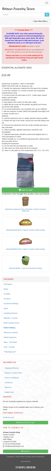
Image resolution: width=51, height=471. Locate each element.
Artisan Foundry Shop (27, 457)
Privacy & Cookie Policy (13, 373)
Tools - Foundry (9, 347)
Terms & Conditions (12, 378)
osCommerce (25, 461)
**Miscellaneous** (10, 352)
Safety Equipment (10, 337)
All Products (8, 284)
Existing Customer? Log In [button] (25, 422)
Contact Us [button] (25, 451)
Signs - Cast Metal (10, 342)
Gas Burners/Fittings (11, 303)
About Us (8, 387)
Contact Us (9, 382)
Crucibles (7, 294)
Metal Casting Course (11, 323)
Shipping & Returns (12, 368)
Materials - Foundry (11, 318)
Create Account (8, 417)
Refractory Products (11, 332)
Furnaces (7, 299)
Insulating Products (10, 313)
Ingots (6, 308)
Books (6, 289)
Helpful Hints (9, 392)
